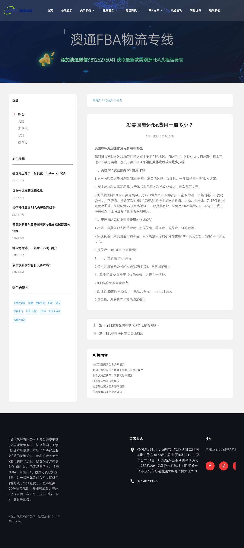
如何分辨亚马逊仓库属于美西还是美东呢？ (118, 370)
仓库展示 (66, 10)
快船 (30, 303)
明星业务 (195, 10)
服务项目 (108, 10)
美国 (21, 121)
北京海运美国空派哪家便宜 (109, 386)
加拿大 (23, 128)
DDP (50, 303)
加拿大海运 (19, 320)
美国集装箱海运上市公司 (107, 391)
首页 (50, 10)
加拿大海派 (54, 311)
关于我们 (85, 10)
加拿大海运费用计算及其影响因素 (113, 375)
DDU (57, 303)
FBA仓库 (153, 10)
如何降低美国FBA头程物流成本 (33, 207)
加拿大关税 (19, 303)
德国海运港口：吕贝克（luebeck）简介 (39, 173)
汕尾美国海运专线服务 (106, 380)
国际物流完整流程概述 (27, 190)
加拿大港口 (31, 311)
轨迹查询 (176, 10)
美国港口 (18, 311)
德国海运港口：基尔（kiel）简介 (34, 248)
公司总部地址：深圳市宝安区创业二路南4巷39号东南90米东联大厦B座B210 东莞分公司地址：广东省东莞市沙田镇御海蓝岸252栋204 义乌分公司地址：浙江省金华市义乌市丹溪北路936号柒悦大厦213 (201, 460)
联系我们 (214, 10)
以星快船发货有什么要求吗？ (32, 265)
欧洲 (21, 135)
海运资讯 (110, 100)
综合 (21, 114)
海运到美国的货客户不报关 (109, 364)
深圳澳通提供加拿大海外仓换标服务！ (133, 325)
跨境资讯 (131, 10)
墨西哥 (23, 142)
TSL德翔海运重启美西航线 (124, 333)
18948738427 (181, 481)
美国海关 (40, 303)
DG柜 (43, 311)
